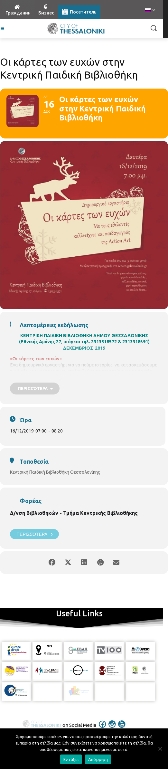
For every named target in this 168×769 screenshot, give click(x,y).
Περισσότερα (34, 534)
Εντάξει (71, 759)
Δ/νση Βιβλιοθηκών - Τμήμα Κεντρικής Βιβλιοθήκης (74, 513)
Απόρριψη (98, 759)
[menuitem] (150, 10)
